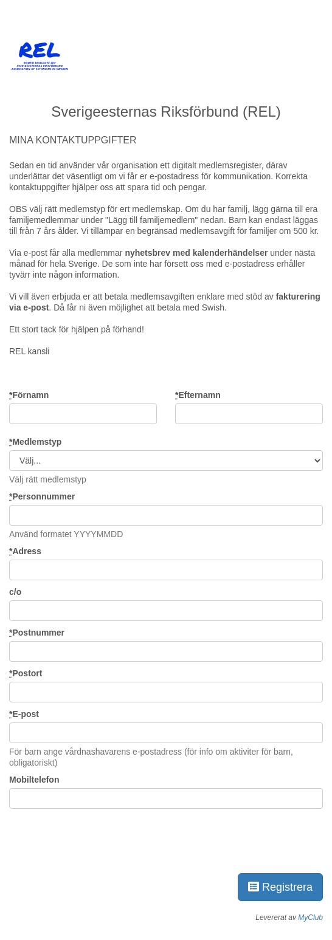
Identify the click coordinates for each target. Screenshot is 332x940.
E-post (24, 714)
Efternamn (198, 395)
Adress (25, 551)
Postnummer (36, 632)
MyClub (310, 917)
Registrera (280, 887)
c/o (15, 592)
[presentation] (101, 838)
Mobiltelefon (34, 779)
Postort (25, 673)
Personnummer (42, 496)
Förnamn (29, 395)
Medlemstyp (35, 442)
